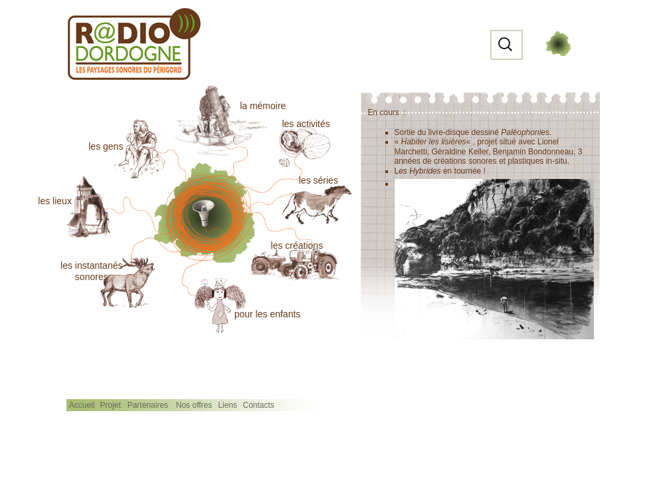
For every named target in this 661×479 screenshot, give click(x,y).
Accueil (82, 405)
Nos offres (194, 405)
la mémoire (263, 105)
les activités (306, 123)
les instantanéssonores (91, 271)
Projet (110, 405)
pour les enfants (268, 314)
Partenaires (148, 405)
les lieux (55, 201)
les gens (105, 146)
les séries (318, 180)
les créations (297, 245)
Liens (227, 405)
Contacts (258, 405)
